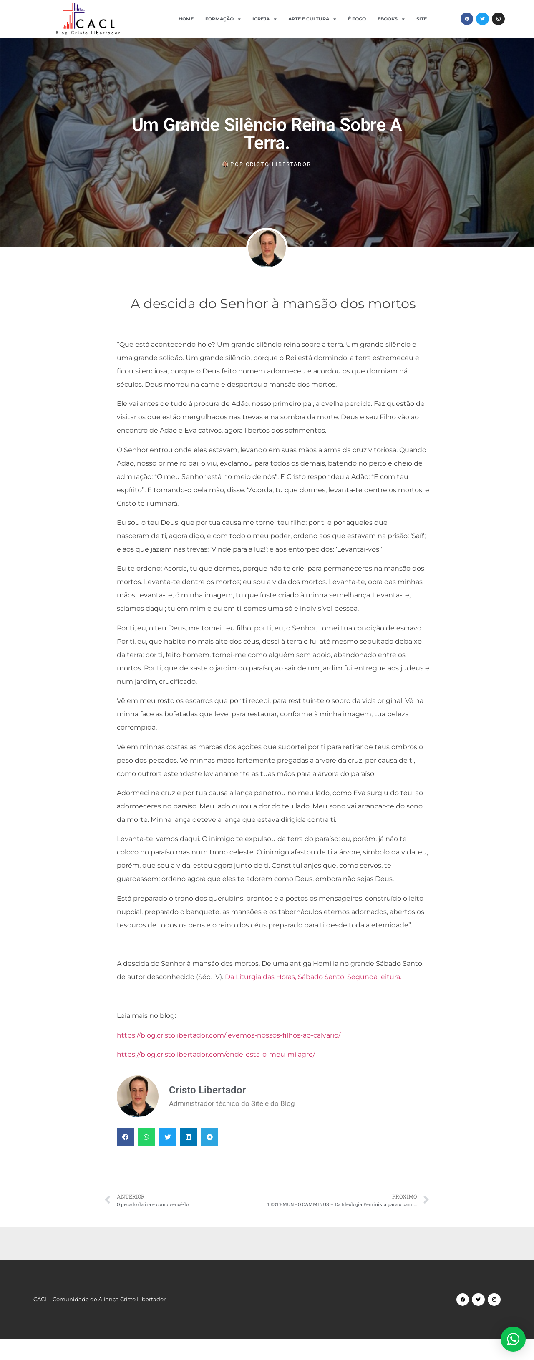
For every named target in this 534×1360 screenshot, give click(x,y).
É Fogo (357, 19)
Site (421, 19)
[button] (125, 1137)
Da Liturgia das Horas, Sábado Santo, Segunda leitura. (313, 977)
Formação (223, 19)
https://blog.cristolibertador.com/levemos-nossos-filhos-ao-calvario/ (228, 1035)
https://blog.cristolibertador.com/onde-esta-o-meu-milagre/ (216, 1054)
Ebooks (391, 19)
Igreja (264, 19)
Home (186, 19)
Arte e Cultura (312, 19)
